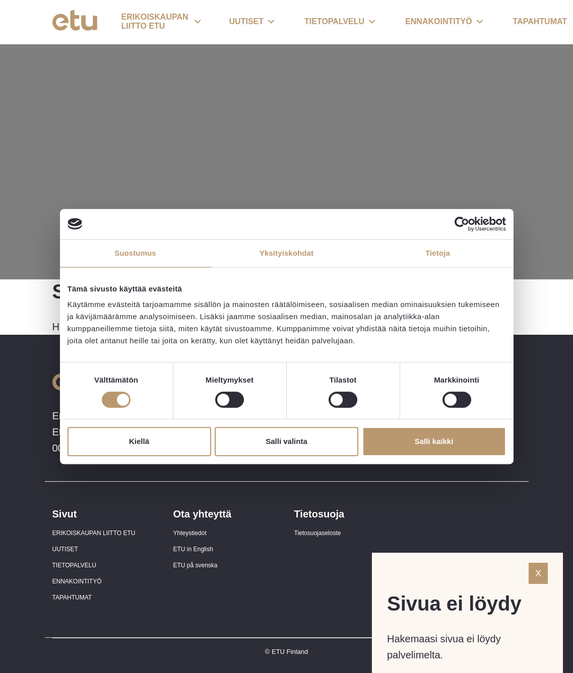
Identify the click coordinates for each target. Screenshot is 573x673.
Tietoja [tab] (437, 253)
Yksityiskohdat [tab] (286, 253)
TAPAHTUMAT (72, 597)
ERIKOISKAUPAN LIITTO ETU (94, 533)
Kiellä (139, 441)
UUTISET (65, 549)
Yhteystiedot (190, 533)
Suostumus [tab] (135, 253)
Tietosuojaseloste (317, 533)
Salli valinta (286, 441)
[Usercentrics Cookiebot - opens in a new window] (462, 224)
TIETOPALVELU (74, 565)
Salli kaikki (434, 441)
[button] (161, 22)
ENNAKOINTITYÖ (77, 581)
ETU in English (193, 549)
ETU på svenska (195, 565)
